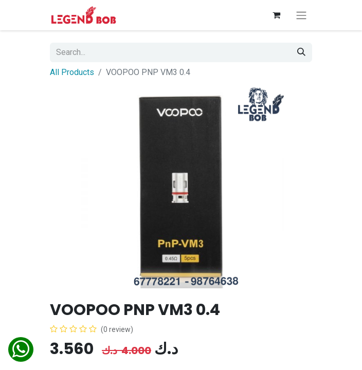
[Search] (301, 52)
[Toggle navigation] (301, 15)
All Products (72, 72)
